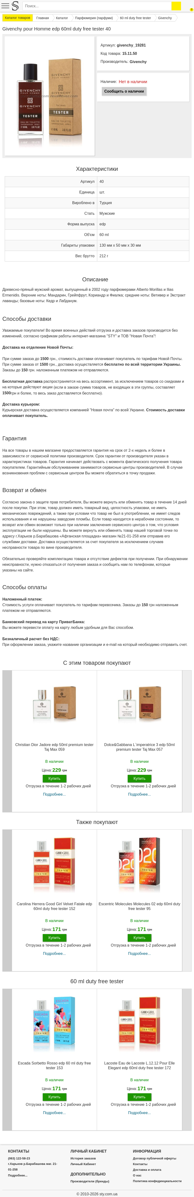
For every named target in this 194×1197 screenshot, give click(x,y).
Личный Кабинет (83, 1164)
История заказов (83, 1158)
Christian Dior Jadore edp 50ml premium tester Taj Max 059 (54, 751)
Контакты (140, 1164)
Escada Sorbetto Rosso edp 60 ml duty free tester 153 (54, 1070)
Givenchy (138, 62)
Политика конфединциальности (157, 1181)
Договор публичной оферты (154, 1158)
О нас (137, 1175)
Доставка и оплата (147, 1169)
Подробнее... (54, 799)
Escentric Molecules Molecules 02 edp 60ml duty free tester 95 (139, 911)
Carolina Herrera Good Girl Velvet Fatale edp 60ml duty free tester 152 (54, 911)
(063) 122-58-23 (19, 1158)
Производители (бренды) (90, 1181)
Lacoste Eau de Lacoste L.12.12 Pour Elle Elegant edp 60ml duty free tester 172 (139, 1070)
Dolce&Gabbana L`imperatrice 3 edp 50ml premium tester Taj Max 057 (139, 751)
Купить (54, 783)
